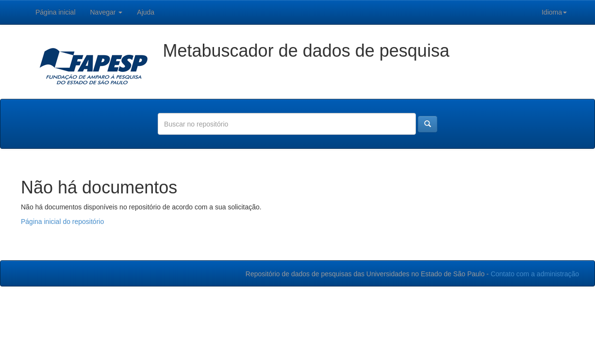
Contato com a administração (535, 274)
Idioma (554, 12)
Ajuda (145, 12)
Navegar (106, 12)
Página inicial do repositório (62, 221)
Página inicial (55, 12)
